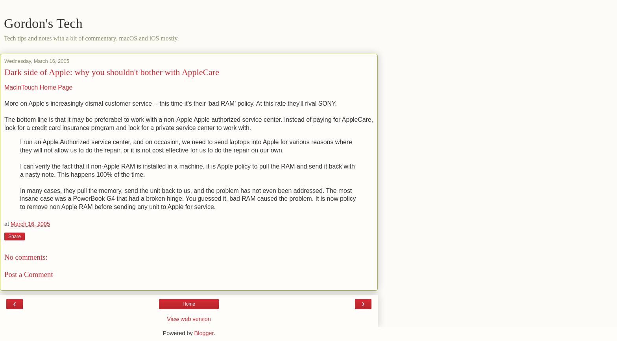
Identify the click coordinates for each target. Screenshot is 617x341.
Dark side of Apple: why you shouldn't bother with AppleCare (111, 72)
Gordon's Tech (43, 23)
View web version (189, 319)
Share (14, 236)
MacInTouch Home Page (38, 87)
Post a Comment (28, 274)
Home (189, 304)
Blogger (204, 333)
